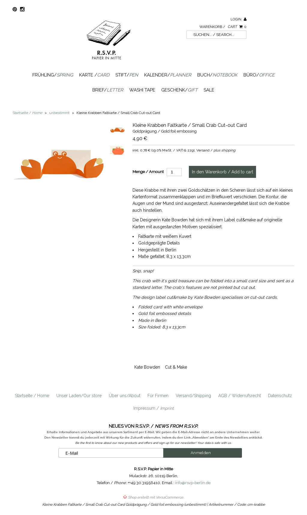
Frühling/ (52, 75)
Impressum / (153, 408)
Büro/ (259, 75)
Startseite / (27, 113)
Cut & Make (176, 367)
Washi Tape (142, 90)
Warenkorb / (222, 27)
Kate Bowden (147, 367)
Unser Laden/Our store (79, 395)
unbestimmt (59, 113)
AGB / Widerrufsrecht (239, 395)
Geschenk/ (179, 90)
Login (238, 19)
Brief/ (107, 90)
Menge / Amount (148, 171)
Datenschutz (280, 395)
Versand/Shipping (193, 395)
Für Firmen (158, 395)
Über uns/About (124, 395)
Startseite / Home (32, 395)
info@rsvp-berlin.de (192, 483)
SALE (209, 90)
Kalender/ (167, 75)
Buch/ (217, 75)
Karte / (94, 75)
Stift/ (126, 75)
